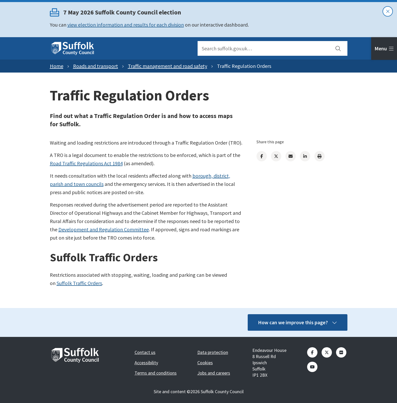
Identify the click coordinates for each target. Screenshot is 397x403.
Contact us (145, 352)
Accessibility (146, 363)
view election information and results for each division (125, 24)
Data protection (212, 352)
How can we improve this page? (297, 322)
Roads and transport (95, 66)
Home (56, 66)
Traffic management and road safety (167, 66)
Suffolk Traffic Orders (79, 283)
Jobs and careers (213, 373)
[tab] (384, 48)
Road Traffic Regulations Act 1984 (86, 163)
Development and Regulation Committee (103, 229)
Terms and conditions (156, 373)
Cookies (205, 363)
